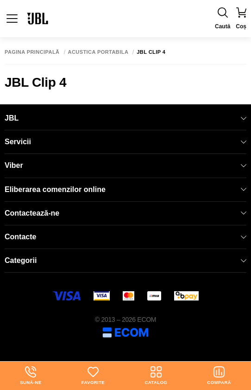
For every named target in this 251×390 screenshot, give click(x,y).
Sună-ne (30, 375)
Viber (125, 165)
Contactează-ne (125, 213)
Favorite (93, 375)
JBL (125, 118)
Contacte (125, 237)
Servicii (125, 142)
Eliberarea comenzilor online (125, 189)
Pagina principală (32, 52)
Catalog (156, 375)
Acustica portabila (98, 52)
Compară (219, 375)
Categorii (125, 260)
